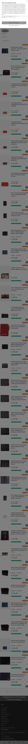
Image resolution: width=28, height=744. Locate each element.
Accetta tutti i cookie (14, 22)
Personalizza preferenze (14, 25)
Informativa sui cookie (20, 16)
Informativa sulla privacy (11, 17)
